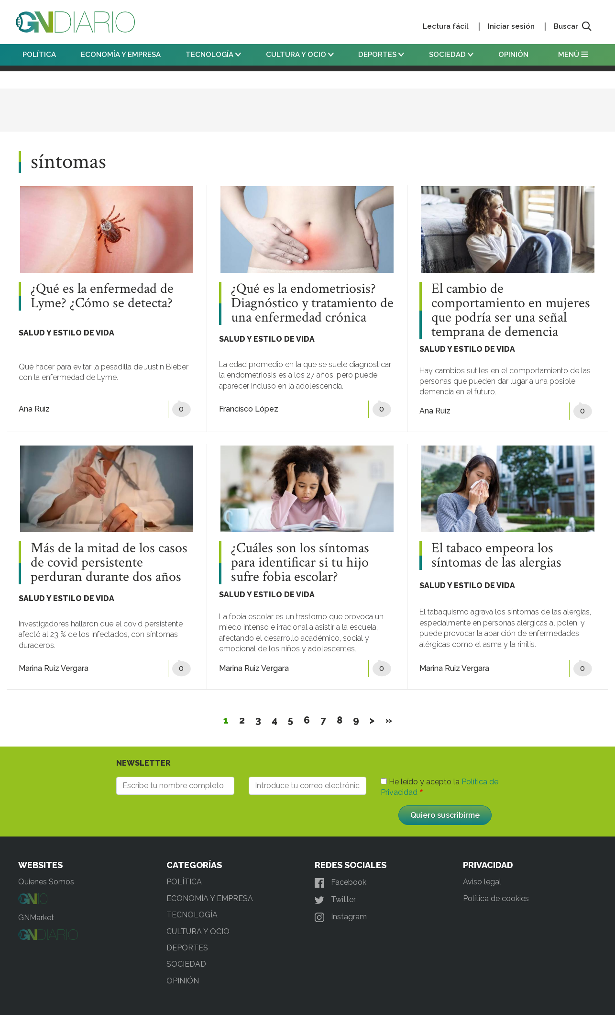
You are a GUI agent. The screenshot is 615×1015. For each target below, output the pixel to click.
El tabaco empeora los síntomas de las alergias (496, 555)
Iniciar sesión (511, 26)
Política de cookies (496, 898)
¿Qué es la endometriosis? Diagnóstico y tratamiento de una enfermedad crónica (312, 303)
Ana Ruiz (34, 408)
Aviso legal (482, 881)
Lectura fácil (446, 26)
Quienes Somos (46, 881)
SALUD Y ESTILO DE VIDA (66, 332)
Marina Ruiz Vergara (53, 668)
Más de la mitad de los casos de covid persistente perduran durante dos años (109, 562)
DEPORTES (381, 54)
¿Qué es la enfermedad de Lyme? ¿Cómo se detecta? (102, 296)
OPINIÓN (513, 54)
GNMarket (36, 917)
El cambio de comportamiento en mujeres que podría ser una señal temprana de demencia (510, 310)
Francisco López (248, 408)
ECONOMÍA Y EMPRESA (121, 54)
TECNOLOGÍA (213, 54)
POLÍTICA (39, 54)
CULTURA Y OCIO (300, 54)
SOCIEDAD (451, 54)
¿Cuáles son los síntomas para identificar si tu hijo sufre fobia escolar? (300, 562)
